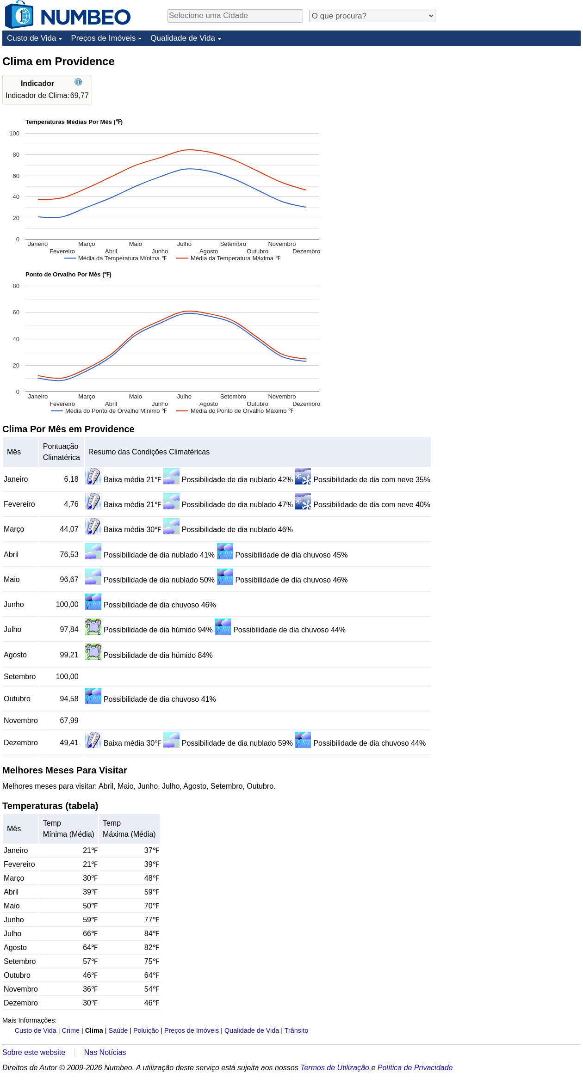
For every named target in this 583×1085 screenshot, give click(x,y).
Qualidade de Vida (182, 38)
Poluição (146, 1030)
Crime (71, 1030)
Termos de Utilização (334, 1068)
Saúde (118, 1030)
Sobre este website (33, 1052)
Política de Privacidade (415, 1068)
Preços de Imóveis (103, 38)
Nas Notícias (105, 1052)
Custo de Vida (31, 38)
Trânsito (296, 1030)
